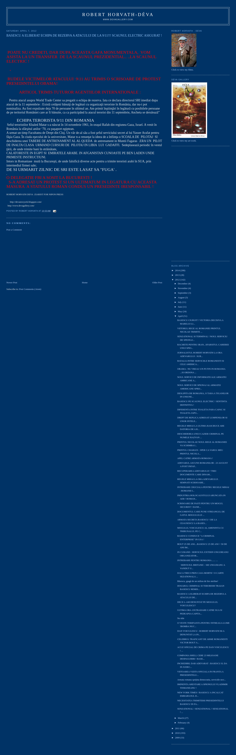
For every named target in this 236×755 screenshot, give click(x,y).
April (180, 316)
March (181, 718)
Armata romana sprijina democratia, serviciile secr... (201, 679)
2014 (177, 270)
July (180, 302)
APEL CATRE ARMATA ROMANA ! (195, 458)
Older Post (157, 282)
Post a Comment (14, 229)
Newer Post (11, 282)
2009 (177, 737)
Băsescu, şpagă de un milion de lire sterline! (197, 581)
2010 (177, 733)
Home (85, 282)
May (180, 311)
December (183, 283)
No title (180, 618)
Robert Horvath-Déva (118, 14)
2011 (177, 728)
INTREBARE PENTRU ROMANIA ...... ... (197, 560)
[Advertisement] (33, 256)
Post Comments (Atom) (30, 289)
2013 (177, 275)
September (183, 293)
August (181, 297)
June (180, 306)
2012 (177, 279)
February (182, 722)
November (183, 288)
